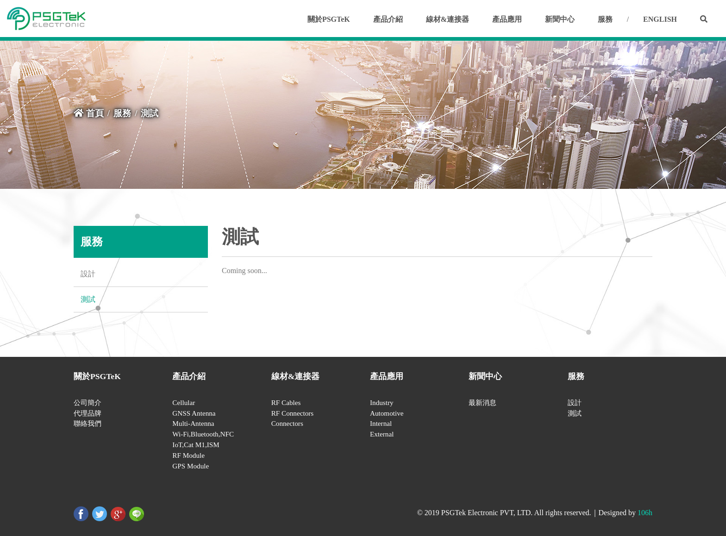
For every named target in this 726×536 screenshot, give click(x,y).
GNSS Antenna (193, 413)
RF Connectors (292, 413)
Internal (381, 423)
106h (645, 513)
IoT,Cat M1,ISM (195, 445)
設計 (88, 274)
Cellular (183, 402)
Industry (382, 402)
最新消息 (482, 402)
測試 (88, 299)
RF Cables (286, 402)
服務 (122, 113)
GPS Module (190, 466)
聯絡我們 (87, 423)
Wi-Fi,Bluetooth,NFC (203, 434)
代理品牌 (87, 413)
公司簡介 (87, 402)
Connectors (287, 423)
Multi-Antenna (193, 423)
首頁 (89, 113)
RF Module (188, 455)
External (382, 434)
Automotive (387, 413)
